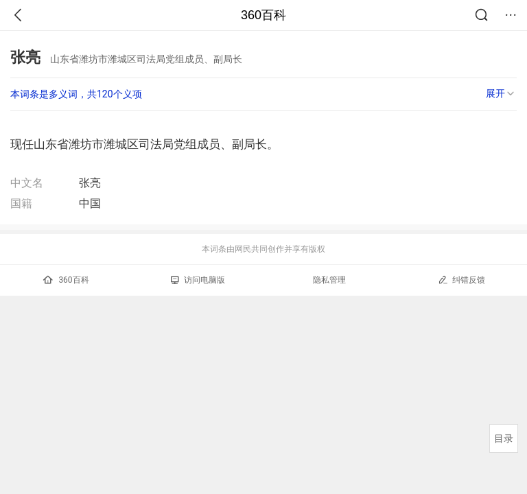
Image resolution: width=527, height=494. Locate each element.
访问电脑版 (198, 280)
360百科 (263, 15)
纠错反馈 (461, 279)
